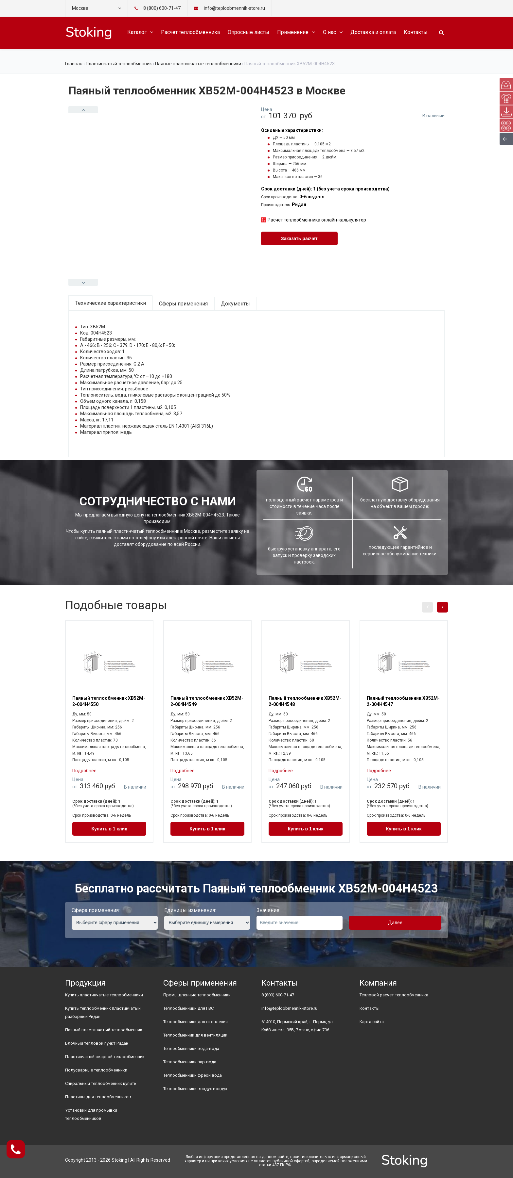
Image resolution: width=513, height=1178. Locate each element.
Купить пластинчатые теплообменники (104, 994)
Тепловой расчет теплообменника (394, 994)
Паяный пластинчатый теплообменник (103, 1029)
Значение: (268, 910)
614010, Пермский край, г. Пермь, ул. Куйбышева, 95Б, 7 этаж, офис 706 (297, 1025)
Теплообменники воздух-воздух (195, 1088)
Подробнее (84, 770)
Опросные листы (248, 32)
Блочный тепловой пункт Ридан (96, 1043)
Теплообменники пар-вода (189, 1061)
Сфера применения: (96, 910)
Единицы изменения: (190, 910)
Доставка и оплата (373, 32)
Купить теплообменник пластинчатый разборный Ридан (103, 1012)
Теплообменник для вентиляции (195, 1035)
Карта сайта (372, 1021)
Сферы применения (183, 304)
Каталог (137, 32)
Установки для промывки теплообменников (91, 1114)
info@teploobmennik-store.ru (289, 1008)
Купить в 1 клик (109, 828)
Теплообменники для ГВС (188, 1008)
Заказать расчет (299, 238)
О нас (329, 32)
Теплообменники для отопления (195, 1021)
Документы (235, 304)
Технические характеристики (110, 303)
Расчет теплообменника (190, 32)
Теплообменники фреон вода (192, 1075)
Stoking (119, 1160)
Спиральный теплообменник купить (100, 1083)
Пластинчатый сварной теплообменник (105, 1056)
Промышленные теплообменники (197, 994)
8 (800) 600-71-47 (162, 8)
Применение (293, 32)
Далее (395, 922)
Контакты (416, 32)
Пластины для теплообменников (98, 1096)
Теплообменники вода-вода (191, 1048)
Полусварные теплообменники (96, 1070)
